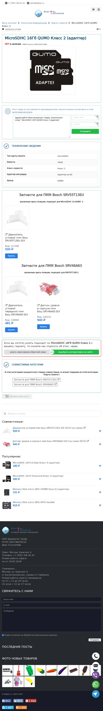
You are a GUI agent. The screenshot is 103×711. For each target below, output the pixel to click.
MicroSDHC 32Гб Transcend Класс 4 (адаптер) (38, 476)
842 (6, 700)
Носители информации (34, 23)
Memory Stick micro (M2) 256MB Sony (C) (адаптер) (41, 489)
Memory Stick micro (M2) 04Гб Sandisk (34, 502)
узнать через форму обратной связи (28, 352)
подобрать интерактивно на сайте (75, 352)
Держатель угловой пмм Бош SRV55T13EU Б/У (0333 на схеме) (49, 428)
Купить (11, 256)
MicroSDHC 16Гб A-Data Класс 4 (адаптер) (36, 462)
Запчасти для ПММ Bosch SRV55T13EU (36, 379)
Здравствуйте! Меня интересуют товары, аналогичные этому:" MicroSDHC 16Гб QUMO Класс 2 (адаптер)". (41, 126)
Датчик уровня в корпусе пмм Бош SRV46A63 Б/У (48, 308)
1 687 (7, 707)
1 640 (31, 700)
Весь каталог (9, 23)
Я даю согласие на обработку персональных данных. (29, 635)
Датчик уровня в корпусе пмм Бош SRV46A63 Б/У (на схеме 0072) (51, 441)
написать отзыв (13, 29)
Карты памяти (59, 23)
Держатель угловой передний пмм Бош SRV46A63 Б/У (16, 310)
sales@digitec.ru (37, 3)
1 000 (21, 707)
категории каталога (22, 112)
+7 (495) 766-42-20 (16, 3)
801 (18, 700)
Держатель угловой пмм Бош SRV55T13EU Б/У (16, 237)
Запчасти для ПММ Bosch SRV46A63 (35, 384)
